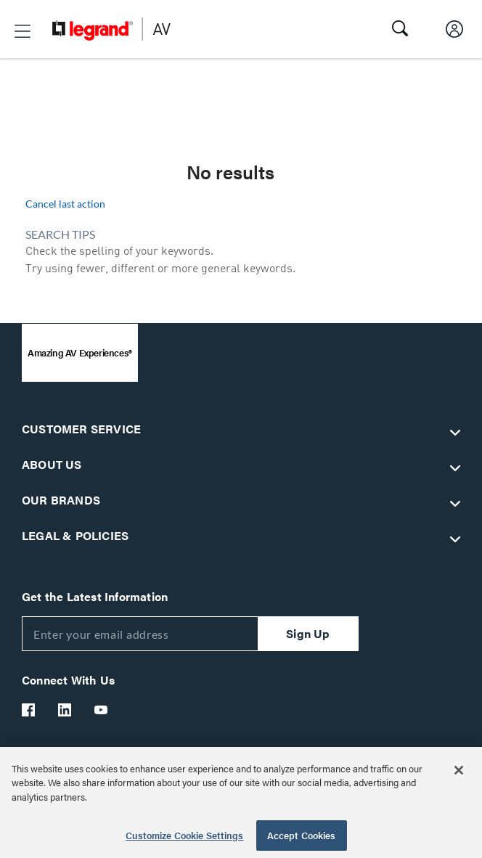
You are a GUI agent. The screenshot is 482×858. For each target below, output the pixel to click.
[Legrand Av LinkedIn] (65, 709)
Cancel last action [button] (65, 203)
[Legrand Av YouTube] (101, 709)
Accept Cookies (301, 835)
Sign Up (308, 633)
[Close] (459, 770)
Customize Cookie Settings (184, 835)
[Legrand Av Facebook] (29, 709)
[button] (22, 31)
